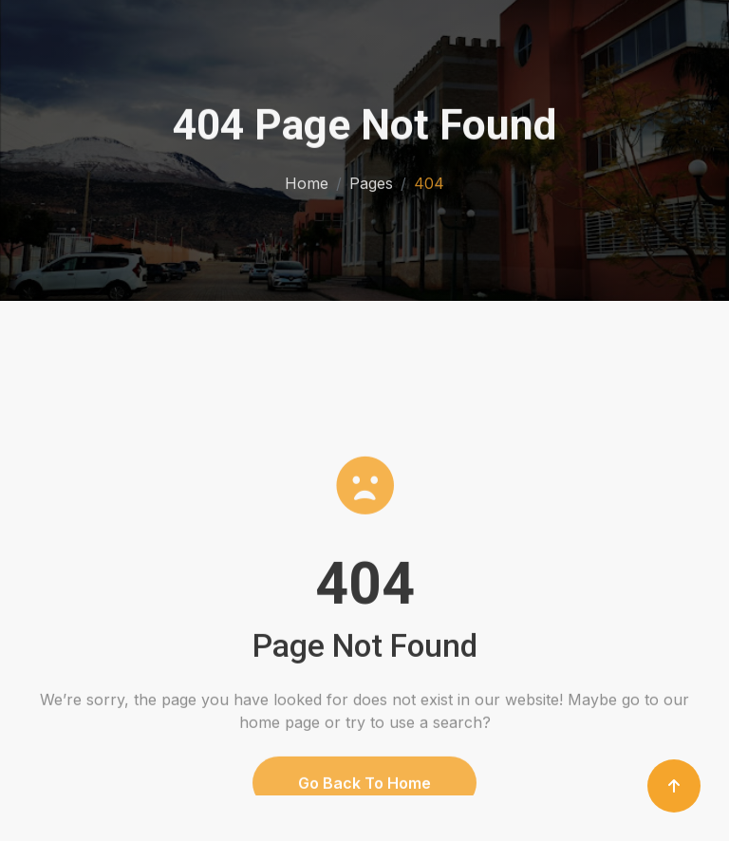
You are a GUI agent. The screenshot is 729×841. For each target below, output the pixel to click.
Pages (371, 181)
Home (306, 181)
